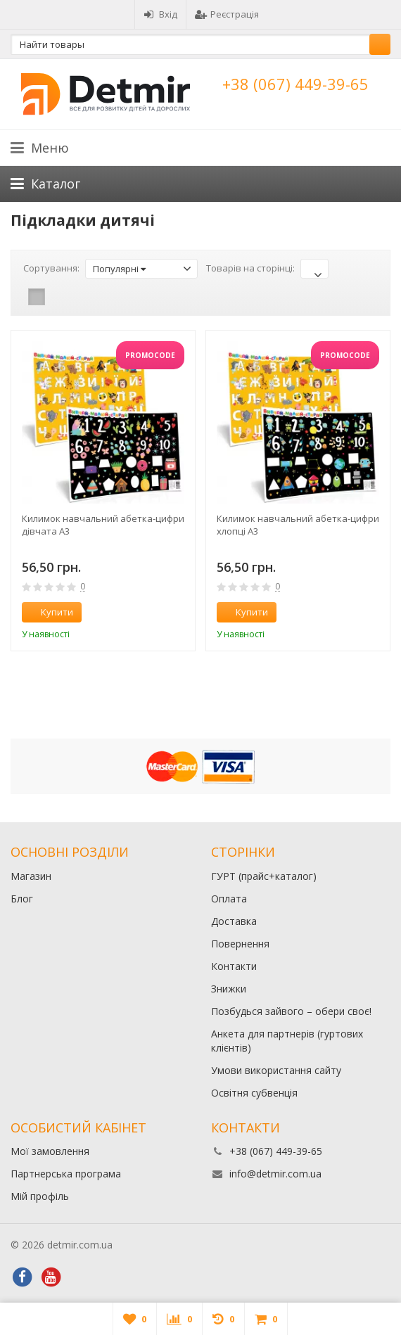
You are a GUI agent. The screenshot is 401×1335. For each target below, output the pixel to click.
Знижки (228, 988)
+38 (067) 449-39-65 (295, 83)
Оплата (229, 898)
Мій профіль (40, 1196)
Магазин (31, 876)
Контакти (234, 966)
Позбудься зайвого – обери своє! (291, 1011)
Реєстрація (227, 14)
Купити (49, 612)
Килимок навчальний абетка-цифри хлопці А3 (298, 524)
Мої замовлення (50, 1151)
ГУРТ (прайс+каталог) (264, 876)
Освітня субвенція (254, 1092)
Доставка (234, 921)
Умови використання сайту (276, 1070)
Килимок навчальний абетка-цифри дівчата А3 (103, 524)
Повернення (240, 943)
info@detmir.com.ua (275, 1173)
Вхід (160, 14)
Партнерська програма (66, 1173)
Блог (22, 898)
